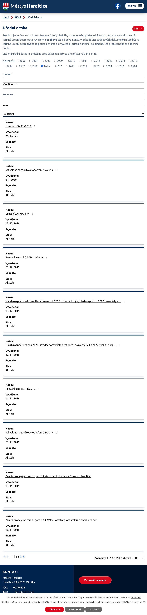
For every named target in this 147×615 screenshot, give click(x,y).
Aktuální (10, 151)
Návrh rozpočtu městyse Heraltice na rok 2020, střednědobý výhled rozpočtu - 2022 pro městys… (65, 301)
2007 (35, 60)
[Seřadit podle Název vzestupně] (12, 72)
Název (7, 74)
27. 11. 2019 (12, 354)
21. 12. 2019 (12, 267)
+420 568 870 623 (23, 591)
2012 (97, 60)
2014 (122, 60)
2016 (10, 66)
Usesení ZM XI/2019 (19, 213)
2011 (85, 60)
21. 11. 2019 (12, 442)
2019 (47, 66)
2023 (96, 66)
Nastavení (95, 609)
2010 (72, 60)
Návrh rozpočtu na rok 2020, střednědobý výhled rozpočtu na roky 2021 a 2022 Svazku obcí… (63, 344)
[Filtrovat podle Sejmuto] (73, 102)
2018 (34, 66)
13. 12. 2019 (12, 310)
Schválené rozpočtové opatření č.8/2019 (31, 432)
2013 (109, 60)
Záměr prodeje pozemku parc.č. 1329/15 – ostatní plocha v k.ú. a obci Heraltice (53, 519)
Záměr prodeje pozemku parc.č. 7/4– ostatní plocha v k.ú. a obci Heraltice (50, 476)
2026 (134, 66)
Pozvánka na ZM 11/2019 (22, 388)
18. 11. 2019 (12, 485)
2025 (121, 66)
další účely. (136, 597)
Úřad (18, 17)
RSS (138, 28)
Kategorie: (9, 60)
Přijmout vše (52, 609)
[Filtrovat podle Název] (73, 80)
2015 (134, 60)
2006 (22, 60)
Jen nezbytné (75, 609)
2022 (84, 66)
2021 (72, 66)
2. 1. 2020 (11, 179)
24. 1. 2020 (11, 135)
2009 (60, 60)
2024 (109, 66)
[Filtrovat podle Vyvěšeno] (73, 91)
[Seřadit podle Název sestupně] (12, 74)
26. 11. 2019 (12, 398)
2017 (22, 66)
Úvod (6, 17)
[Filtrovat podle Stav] (73, 113)
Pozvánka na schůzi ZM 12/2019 (26, 257)
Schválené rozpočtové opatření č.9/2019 (31, 169)
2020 (59, 66)
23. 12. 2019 (12, 223)
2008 (47, 60)
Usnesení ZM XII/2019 (20, 126)
